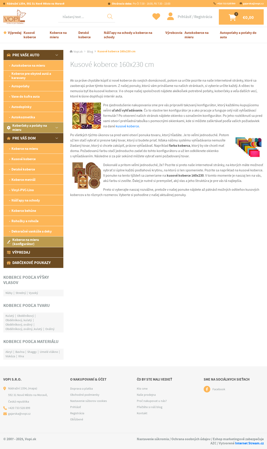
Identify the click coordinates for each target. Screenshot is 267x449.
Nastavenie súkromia (153, 439)
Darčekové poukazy (29, 262)
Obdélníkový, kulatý (18, 320)
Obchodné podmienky (84, 395)
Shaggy (32, 352)
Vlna (21, 356)
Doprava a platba (81, 388)
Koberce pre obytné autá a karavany (31, 75)
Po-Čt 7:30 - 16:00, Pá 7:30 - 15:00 (140, 3)
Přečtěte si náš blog (149, 407)
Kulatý (9, 316)
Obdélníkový (25, 316)
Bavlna (19, 352)
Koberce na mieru (58, 34)
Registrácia (203, 16)
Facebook (218, 389)
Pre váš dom (21, 138)
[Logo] (15, 17)
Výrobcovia (173, 32)
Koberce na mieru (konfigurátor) (23, 241)
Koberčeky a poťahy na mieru (27, 127)
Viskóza (10, 356)
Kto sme (142, 388)
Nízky (9, 293)
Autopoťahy (20, 86)
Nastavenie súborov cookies (88, 401)
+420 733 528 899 (226, 3)
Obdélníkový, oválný (19, 324)
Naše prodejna (146, 395)
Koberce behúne (23, 210)
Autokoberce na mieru (196, 34)
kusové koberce (127, 126)
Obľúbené (76, 419)
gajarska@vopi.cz (253, 3)
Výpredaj (14, 32)
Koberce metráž (23, 179)
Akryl (8, 352)
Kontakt (142, 413)
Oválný (50, 329)
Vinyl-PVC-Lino (22, 190)
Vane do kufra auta (25, 96)
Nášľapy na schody (25, 200)
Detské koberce (84, 34)
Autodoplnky (21, 106)
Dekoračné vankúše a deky (31, 231)
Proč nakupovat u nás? (152, 401)
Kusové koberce (30, 34)
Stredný (21, 293)
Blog (90, 51)
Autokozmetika (23, 117)
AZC (213, 443)
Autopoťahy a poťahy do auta (238, 34)
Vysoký (33, 293)
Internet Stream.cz (249, 443)
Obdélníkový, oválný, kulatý (23, 329)
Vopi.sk (78, 51)
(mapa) (32, 388)
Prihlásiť (185, 16)
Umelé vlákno (49, 352)
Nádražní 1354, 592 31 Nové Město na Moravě (35, 3)
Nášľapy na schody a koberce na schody (128, 34)
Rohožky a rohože (24, 221)
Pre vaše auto (23, 55)
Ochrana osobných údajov (190, 439)
